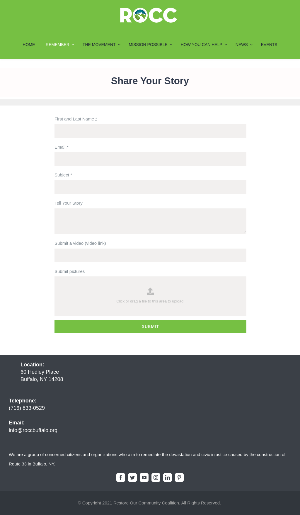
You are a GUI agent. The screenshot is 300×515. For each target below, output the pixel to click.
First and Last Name (75, 118)
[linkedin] (167, 477)
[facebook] (120, 477)
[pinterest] (179, 477)
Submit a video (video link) (80, 243)
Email (61, 147)
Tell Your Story (68, 202)
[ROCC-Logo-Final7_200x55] (148, 9)
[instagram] (155, 477)
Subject (63, 174)
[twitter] (132, 477)
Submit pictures (69, 271)
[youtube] (144, 477)
